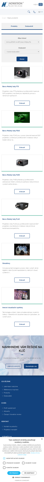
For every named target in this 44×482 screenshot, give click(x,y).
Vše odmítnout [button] (29, 473)
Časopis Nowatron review (12, 414)
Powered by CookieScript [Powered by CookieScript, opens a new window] (22, 480)
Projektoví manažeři (10, 429)
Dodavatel (22, 48)
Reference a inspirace (11, 389)
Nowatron (12, 4)
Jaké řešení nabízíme (11, 386)
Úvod (4, 18)
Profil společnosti (10, 408)
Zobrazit (22, 103)
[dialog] (22, 459)
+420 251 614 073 (34, 12)
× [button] (42, 439)
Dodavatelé (29, 26)
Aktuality (7, 411)
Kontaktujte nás (31, 366)
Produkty (14, 26)
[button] (22, 477)
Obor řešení (22, 38)
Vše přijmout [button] (14, 473)
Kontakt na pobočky (10, 426)
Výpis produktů (12, 18)
